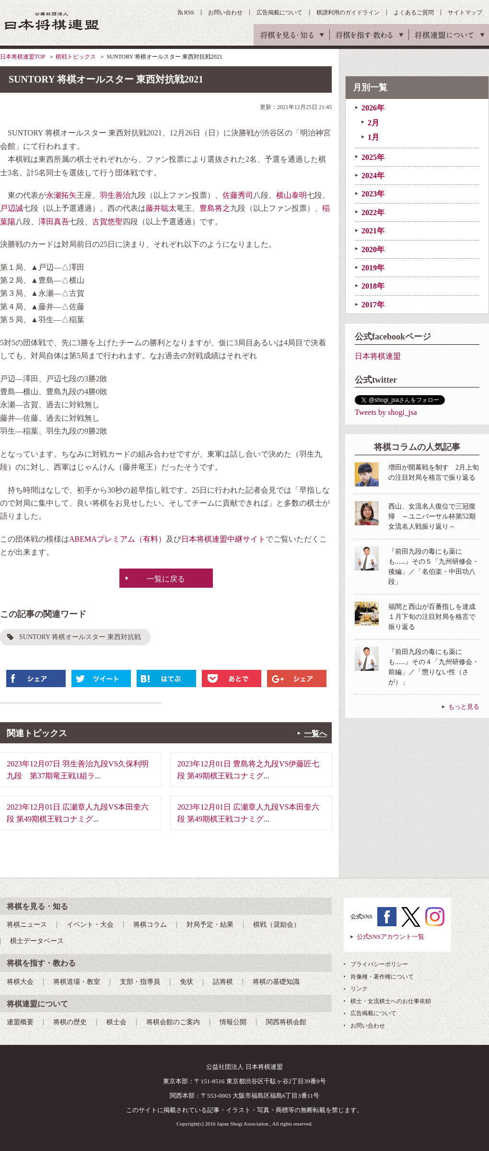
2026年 (372, 108)
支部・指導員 (140, 981)
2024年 (372, 175)
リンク (359, 988)
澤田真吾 (53, 222)
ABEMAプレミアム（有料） (117, 539)
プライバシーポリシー (379, 964)
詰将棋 (223, 981)
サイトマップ (465, 12)
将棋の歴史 (70, 1022)
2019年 (372, 268)
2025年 (372, 157)
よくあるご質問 (414, 12)
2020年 (372, 249)
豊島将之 (214, 208)
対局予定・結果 (209, 924)
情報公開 (233, 1022)
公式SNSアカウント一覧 (390, 936)
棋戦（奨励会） (276, 924)
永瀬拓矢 (61, 195)
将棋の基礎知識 (276, 981)
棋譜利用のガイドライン (348, 12)
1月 (373, 137)
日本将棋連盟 (378, 356)
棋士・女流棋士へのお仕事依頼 (390, 1001)
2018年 (372, 286)
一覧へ (315, 733)
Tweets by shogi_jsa (386, 412)
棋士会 (116, 1022)
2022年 (372, 212)
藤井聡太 (161, 208)
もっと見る (463, 706)
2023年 (372, 194)
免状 (186, 981)
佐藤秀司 (237, 195)
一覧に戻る (166, 579)
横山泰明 (291, 195)
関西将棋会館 (286, 1022)
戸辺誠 (11, 208)
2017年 (372, 305)
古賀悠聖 (107, 222)
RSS (189, 12)
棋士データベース (37, 941)
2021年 (372, 231)
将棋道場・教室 (76, 981)
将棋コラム (150, 924)
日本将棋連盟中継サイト (223, 539)
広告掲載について (279, 12)
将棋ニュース (27, 924)
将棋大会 (20, 981)
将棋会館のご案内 (173, 1022)
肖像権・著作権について (382, 976)
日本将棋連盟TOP (22, 56)
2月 (373, 123)
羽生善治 (115, 195)
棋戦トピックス (76, 56)
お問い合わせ (225, 12)
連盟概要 (20, 1022)
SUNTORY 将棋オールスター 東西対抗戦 (80, 637)
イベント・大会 (90, 924)
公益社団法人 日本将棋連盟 (52, 21)
